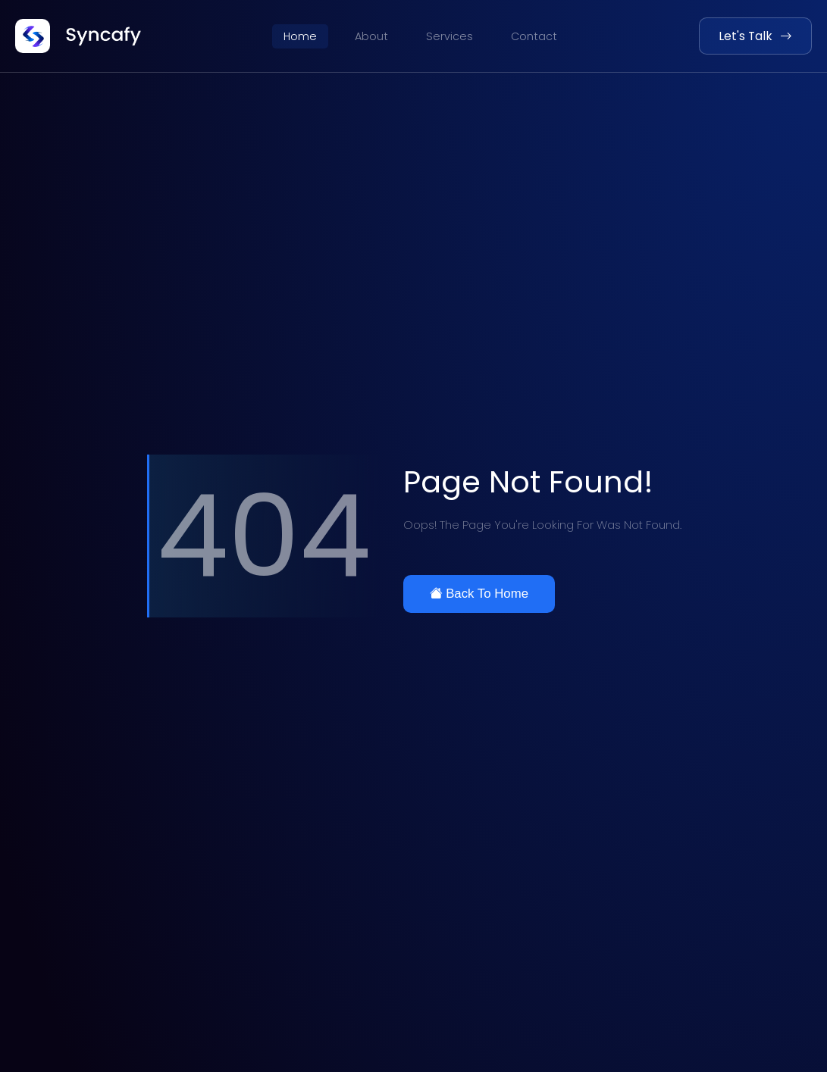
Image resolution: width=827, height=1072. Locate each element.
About (371, 36)
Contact (534, 36)
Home (300, 36)
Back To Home (479, 593)
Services (449, 36)
